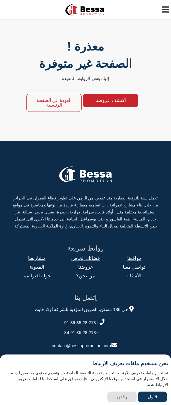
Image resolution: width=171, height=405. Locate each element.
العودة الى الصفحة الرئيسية (54, 102)
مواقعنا (134, 258)
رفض (122, 396)
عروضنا (85, 267)
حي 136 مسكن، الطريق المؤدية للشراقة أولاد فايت (85, 308)
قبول (152, 396)
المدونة (36, 267)
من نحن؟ (85, 276)
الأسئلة (134, 276)
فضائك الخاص (85, 258)
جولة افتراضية (36, 276)
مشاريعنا (37, 258)
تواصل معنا (134, 267)
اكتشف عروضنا (110, 100)
